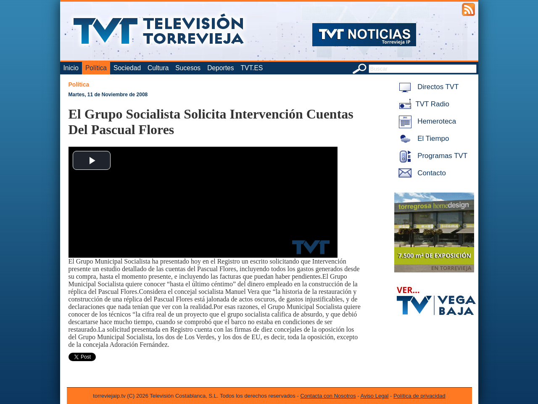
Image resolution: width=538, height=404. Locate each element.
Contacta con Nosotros (328, 396)
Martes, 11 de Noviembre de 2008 (108, 95)
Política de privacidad (419, 396)
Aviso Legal (375, 396)
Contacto (421, 173)
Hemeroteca (426, 121)
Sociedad (127, 67)
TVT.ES (251, 67)
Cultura (158, 67)
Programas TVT (432, 156)
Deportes (220, 67)
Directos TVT (427, 87)
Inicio (71, 67)
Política (96, 67)
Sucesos (187, 67)
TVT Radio (422, 104)
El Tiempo (422, 139)
